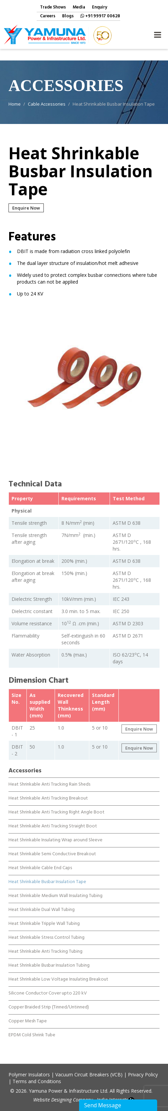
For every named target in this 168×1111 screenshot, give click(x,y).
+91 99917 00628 (100, 16)
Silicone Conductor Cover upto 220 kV (47, 988)
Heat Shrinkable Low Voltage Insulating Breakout (58, 974)
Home (14, 104)
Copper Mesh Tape (27, 1016)
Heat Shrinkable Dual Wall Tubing (41, 904)
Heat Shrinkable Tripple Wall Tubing (44, 918)
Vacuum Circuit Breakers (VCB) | (91, 1074)
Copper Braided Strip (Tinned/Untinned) (48, 1002)
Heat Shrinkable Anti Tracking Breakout (48, 793)
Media (79, 7)
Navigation (157, 33)
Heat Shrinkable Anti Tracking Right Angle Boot (56, 807)
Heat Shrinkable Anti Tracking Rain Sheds (49, 779)
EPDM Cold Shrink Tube (31, 1029)
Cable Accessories (47, 104)
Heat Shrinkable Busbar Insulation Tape (47, 876)
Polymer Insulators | (31, 1074)
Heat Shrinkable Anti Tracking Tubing (45, 946)
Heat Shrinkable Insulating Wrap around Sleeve (55, 834)
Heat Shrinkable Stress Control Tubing (46, 932)
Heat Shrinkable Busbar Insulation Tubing (49, 960)
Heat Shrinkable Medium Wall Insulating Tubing (55, 890)
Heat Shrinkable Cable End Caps (40, 862)
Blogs (68, 16)
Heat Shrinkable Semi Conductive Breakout (52, 848)
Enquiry (99, 7)
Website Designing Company (63, 1099)
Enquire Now (26, 208)
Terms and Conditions (37, 1081)
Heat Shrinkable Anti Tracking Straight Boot (52, 821)
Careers (47, 16)
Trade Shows (53, 7)
